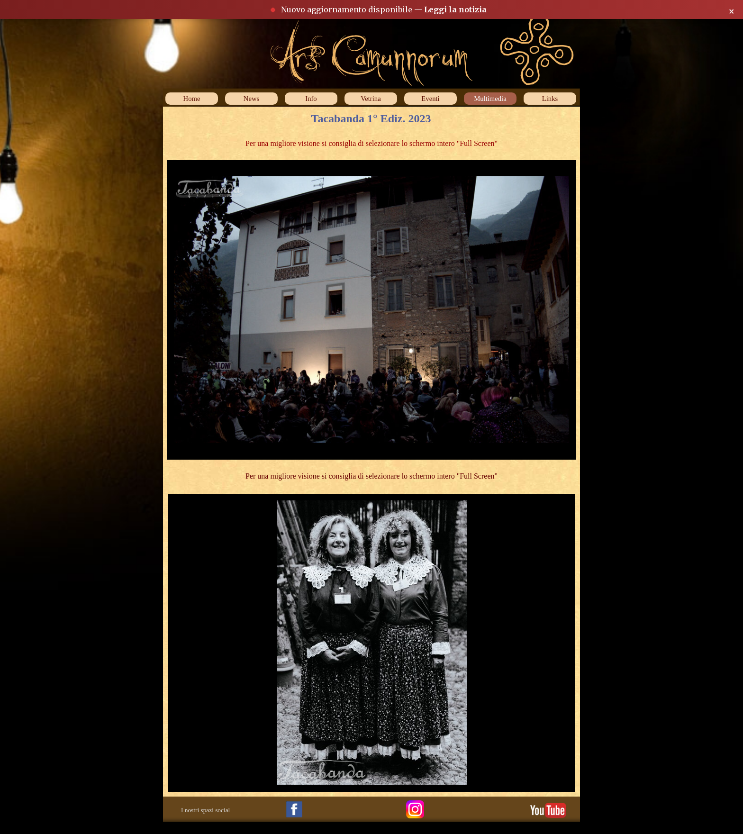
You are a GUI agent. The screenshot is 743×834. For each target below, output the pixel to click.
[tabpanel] (371, 143)
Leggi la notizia (455, 9)
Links (550, 98)
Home (191, 98)
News (251, 98)
